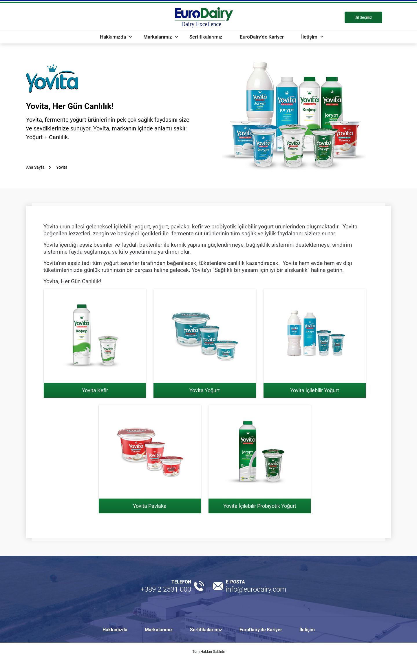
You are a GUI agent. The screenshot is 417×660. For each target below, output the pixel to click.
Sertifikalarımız (205, 37)
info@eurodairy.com (256, 589)
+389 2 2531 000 (165, 589)
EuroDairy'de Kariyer (262, 37)
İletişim (309, 37)
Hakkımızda (113, 37)
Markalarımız (157, 37)
